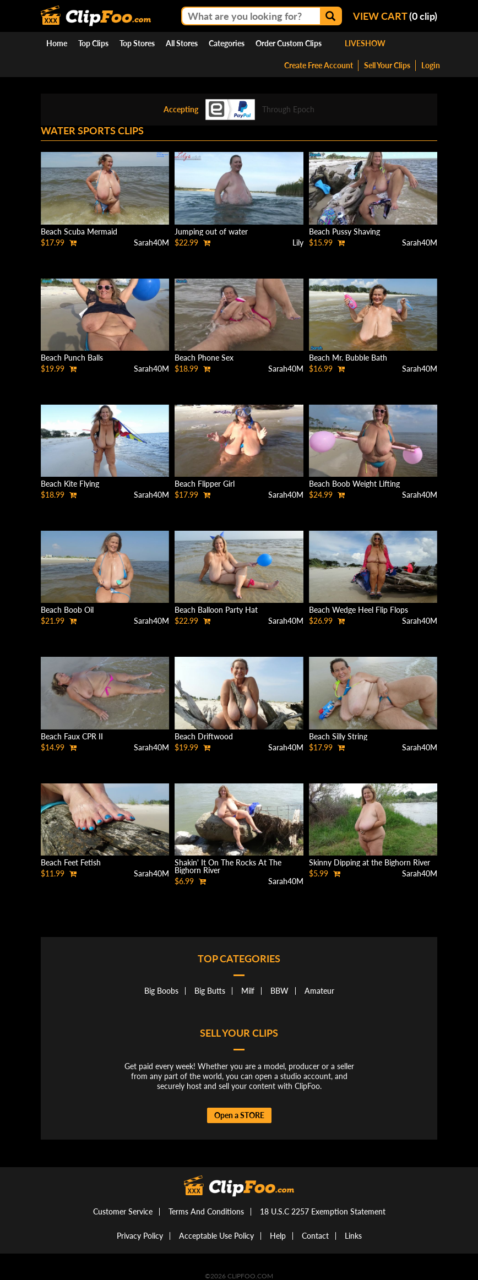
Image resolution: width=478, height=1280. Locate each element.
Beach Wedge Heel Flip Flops (358, 609)
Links (353, 1235)
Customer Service (123, 1211)
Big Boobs (161, 990)
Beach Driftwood (204, 736)
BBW (279, 990)
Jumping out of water (211, 231)
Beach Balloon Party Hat (216, 609)
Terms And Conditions (206, 1211)
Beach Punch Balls (72, 357)
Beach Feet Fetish (71, 862)
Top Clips (93, 43)
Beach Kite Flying (70, 483)
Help (278, 1235)
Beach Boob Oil (67, 609)
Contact (315, 1235)
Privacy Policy (140, 1235)
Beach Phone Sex (204, 357)
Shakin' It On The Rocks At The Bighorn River (228, 866)
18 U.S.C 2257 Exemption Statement (322, 1211)
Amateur (319, 990)
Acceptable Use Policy (216, 1235)
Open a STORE (239, 1115)
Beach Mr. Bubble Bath (348, 357)
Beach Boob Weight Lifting (354, 483)
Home (56, 43)
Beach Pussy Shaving (344, 231)
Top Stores (137, 43)
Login (430, 65)
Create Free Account (318, 65)
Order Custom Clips (289, 43)
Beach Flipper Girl (205, 483)
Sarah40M (151, 242)
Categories (227, 43)
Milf (247, 990)
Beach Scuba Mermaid (79, 231)
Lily (297, 242)
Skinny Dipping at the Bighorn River (369, 862)
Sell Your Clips (387, 65)
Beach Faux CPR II (72, 736)
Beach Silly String (338, 736)
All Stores (182, 43)
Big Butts (209, 990)
